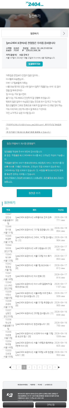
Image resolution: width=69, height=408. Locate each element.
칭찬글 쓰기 (34, 193)
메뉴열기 (4, 4)
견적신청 (50, 405)
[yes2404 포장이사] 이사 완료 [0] (30, 276)
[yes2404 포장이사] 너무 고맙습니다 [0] (33, 248)
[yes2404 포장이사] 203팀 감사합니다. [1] (34, 313)
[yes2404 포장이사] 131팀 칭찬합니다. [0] (34, 230)
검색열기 (64, 4)
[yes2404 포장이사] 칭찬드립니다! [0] (32, 324)
